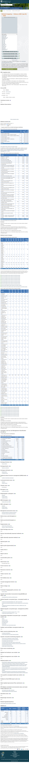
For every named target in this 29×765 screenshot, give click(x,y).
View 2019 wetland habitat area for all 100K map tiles (10, 410)
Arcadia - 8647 (3, 48)
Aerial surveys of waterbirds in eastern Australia (10, 640)
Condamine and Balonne (6, 635)
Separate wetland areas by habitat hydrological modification (12, 127)
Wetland (22, 736)
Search (13, 5)
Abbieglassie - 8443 (4, 35)
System (2, 131)
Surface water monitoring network (7, 648)
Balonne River (4, 474)
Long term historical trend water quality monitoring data (11, 644)
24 (27, 718)
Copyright (14, 754)
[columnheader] (7, 439)
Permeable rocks (5, 624)
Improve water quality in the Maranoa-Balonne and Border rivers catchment (15, 670)
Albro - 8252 (3, 40)
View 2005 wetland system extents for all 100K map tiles (10, 283)
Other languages (15, 759)
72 (27, 717)
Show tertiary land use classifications (8, 435)
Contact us (6, 2)
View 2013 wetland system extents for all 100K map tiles (10, 280)
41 (27, 714)
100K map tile (8, 91)
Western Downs (4, 485)
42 (20, 713)
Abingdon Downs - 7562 (5, 37)
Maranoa (3, 484)
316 (27, 713)
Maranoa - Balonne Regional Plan (7, 529)
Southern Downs (5, 500)
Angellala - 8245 (4, 46)
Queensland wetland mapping (7, 647)
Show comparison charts (14, 119)
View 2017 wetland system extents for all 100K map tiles (10, 278)
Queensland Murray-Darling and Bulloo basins (9, 599)
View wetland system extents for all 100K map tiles (9, 146)
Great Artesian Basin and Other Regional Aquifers (10, 636)
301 (10, 713)
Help (9, 2)
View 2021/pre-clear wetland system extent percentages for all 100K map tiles (14, 287)
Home (4, 10)
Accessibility (15, 757)
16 (25, 726)
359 (10, 724)
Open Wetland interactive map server (10, 51)
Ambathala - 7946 (4, 44)
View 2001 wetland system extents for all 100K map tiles (10, 284)
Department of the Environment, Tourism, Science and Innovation (10, 8)
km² (8, 125)
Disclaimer (15, 755)
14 (20, 718)
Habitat (2, 155)
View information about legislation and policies (8, 705)
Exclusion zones (4, 622)
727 (27, 726)
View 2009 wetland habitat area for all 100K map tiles (10, 414)
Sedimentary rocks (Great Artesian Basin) (9, 627)
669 (10, 726)
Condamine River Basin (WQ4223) (8, 692)
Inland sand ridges (5, 623)
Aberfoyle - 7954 (4, 36)
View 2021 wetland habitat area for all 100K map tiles (10, 408)
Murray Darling (4, 593)
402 (27, 724)
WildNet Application (16, 736)
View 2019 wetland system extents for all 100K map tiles (10, 277)
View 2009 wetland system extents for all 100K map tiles (10, 281)
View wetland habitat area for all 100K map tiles (8, 221)
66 (20, 726)
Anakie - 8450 (3, 45)
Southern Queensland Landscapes (8, 480)
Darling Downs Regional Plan (7, 528)
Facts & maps (8, 10)
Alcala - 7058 (3, 41)
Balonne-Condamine (5, 470)
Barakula (3, 497)
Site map (2, 2)
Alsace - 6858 (3, 43)
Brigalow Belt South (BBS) (6, 504)
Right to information (15, 756)
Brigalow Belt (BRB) (5, 493)
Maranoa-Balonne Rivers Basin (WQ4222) (10, 693)
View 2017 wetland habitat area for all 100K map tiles (10, 411)
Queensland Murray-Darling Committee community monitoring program (14, 645)
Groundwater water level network (7, 643)
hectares (9, 124)
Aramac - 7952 (3, 47)
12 (25, 713)
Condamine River (5, 475)
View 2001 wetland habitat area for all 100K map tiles (10, 417)
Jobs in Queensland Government (14, 758)
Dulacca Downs (4, 498)
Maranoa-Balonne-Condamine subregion (9, 514)
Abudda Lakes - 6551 (4, 38)
